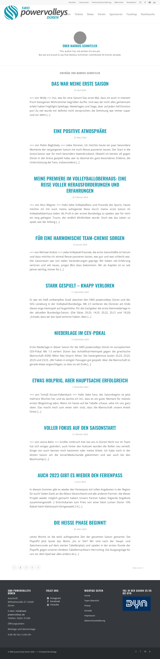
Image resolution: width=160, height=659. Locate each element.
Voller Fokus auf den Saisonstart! (80, 427)
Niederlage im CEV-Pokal (80, 332)
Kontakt (72, 2)
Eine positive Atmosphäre (80, 130)
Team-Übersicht (91, 600)
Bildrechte (119, 2)
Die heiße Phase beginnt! (80, 522)
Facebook (55, 601)
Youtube (54, 604)
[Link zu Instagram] (140, 2)
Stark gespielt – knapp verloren (80, 285)
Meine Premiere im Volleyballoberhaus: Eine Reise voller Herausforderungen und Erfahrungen (80, 184)
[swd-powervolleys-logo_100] (35, 14)
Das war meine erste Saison (80, 83)
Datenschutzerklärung (101, 2)
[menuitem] (72, 2)
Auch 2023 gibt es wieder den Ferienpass (80, 475)
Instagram (55, 598)
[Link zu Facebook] (145, 2)
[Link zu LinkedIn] (154, 2)
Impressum (84, 2)
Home (87, 595)
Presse (87, 605)
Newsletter (131, 2)
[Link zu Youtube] (150, 2)
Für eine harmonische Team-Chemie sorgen (80, 237)
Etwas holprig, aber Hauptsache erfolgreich (80, 380)
